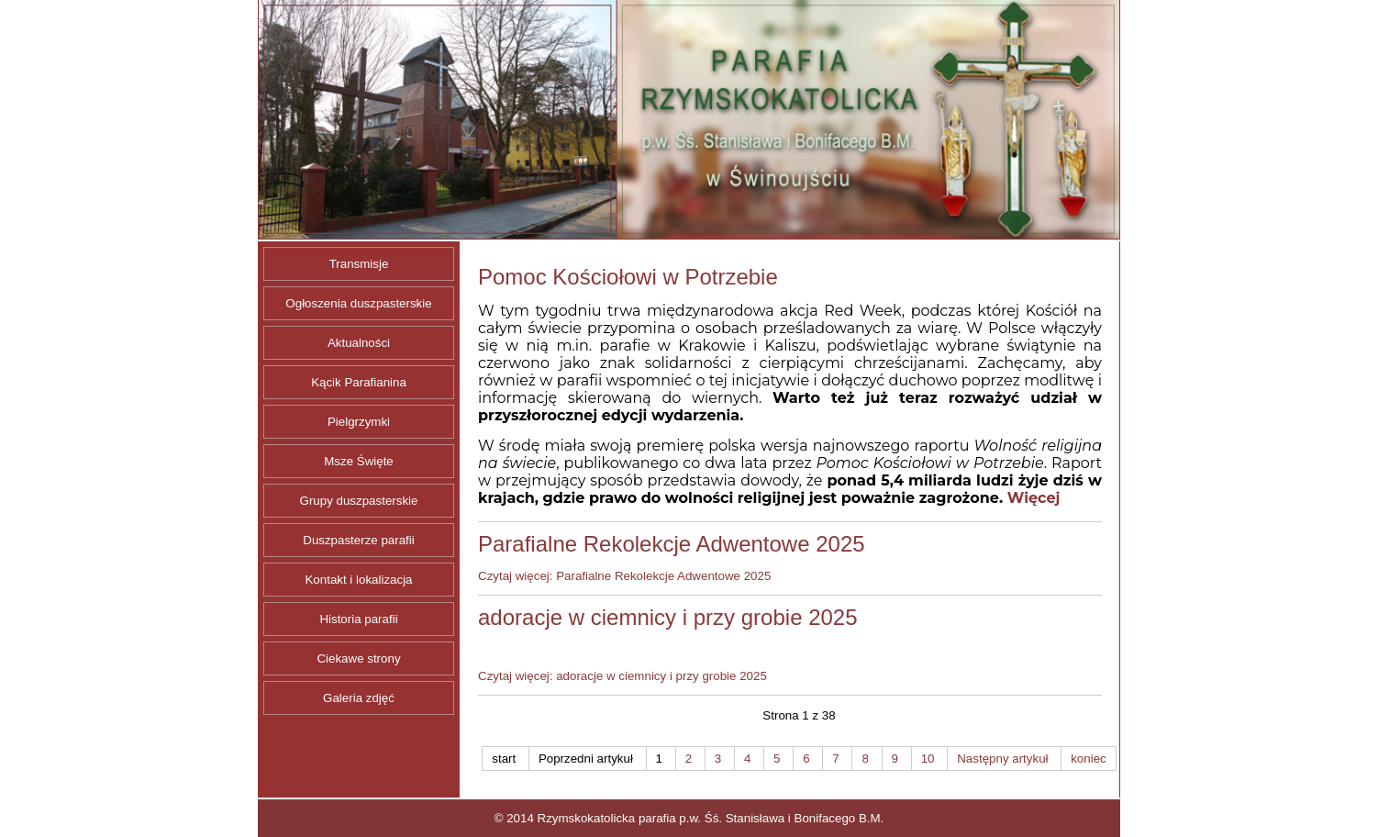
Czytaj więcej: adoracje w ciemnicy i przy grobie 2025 (622, 676)
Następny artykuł (1002, 758)
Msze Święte (359, 461)
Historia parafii (358, 619)
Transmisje (359, 264)
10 (928, 758)
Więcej (1034, 498)
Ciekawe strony (358, 658)
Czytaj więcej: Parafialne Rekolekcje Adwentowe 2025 (624, 576)
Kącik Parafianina (358, 382)
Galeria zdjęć (359, 698)
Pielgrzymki (359, 422)
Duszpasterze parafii (359, 540)
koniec (1088, 758)
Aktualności (359, 343)
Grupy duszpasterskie (359, 501)
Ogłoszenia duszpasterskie (358, 303)
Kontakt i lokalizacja (358, 579)
